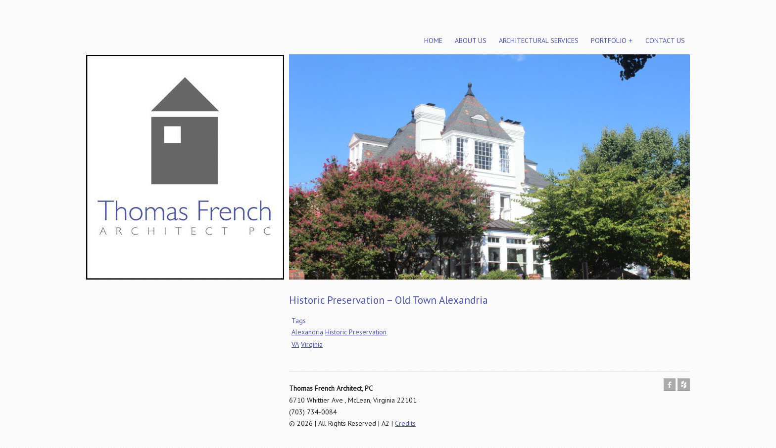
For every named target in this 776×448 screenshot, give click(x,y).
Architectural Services (539, 40)
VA (295, 344)
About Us (470, 40)
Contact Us (665, 40)
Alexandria (307, 331)
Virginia (312, 344)
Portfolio (609, 40)
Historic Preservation (356, 331)
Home (433, 40)
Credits (405, 423)
